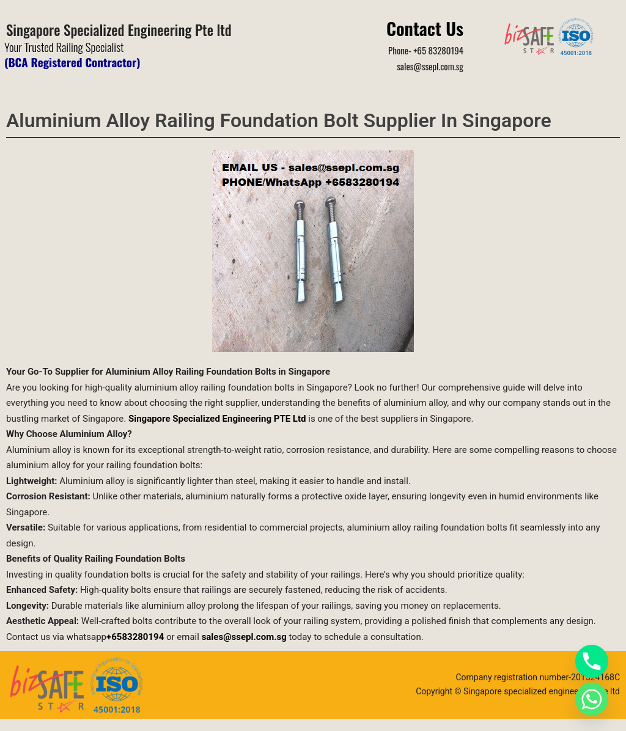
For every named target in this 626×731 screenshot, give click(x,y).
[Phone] (591, 661)
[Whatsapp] (591, 699)
